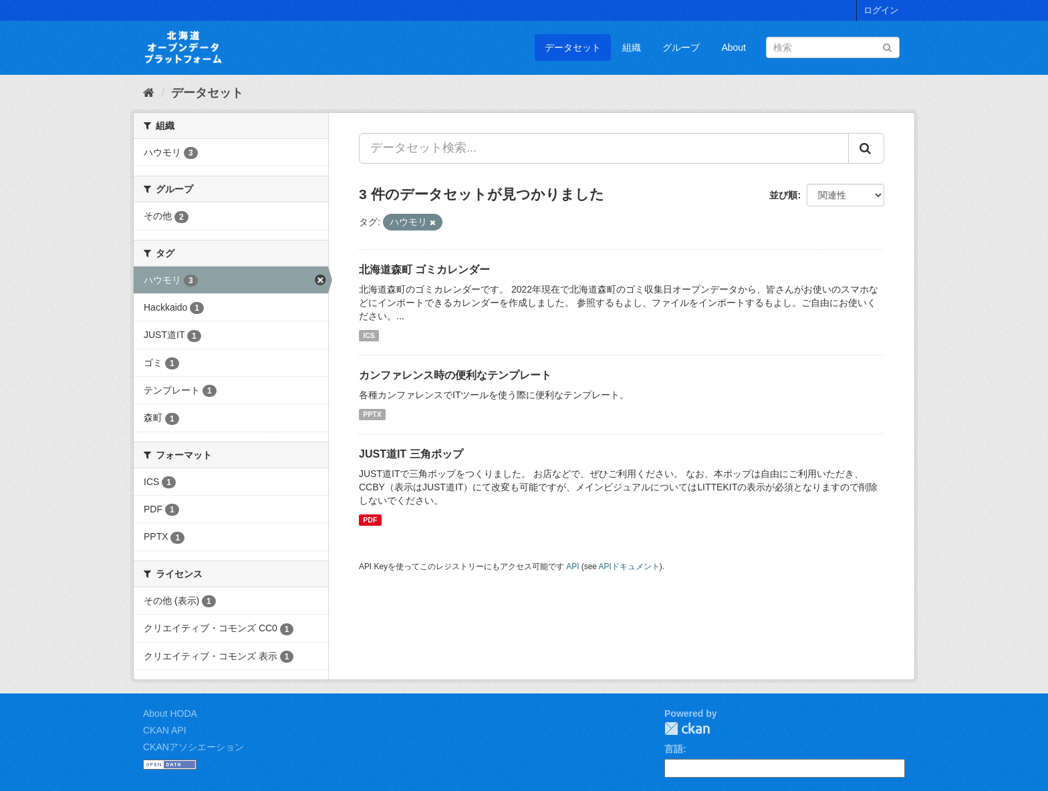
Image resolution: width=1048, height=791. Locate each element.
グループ (681, 47)
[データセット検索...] (604, 148)
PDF (370, 520)
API (572, 566)
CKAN (687, 729)
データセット (573, 47)
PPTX (372, 414)
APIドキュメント (629, 566)
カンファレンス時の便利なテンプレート (455, 375)
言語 (673, 749)
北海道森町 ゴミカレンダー (424, 269)
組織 (631, 47)
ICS (369, 335)
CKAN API (164, 730)
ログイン (881, 10)
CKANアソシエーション (193, 747)
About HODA (170, 713)
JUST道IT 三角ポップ (411, 454)
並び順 (783, 195)
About (733, 47)
